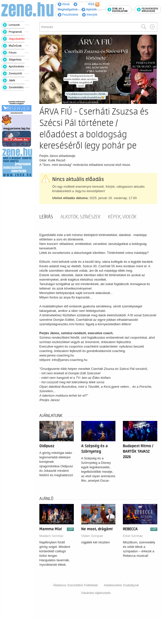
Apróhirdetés (16, 66)
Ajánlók (89, 9)
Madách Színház (51, 536)
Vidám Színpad (92, 536)
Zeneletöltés (16, 87)
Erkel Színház (133, 536)
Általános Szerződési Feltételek (75, 585)
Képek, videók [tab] (122, 217)
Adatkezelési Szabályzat (121, 585)
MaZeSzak (15, 45)
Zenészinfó (15, 73)
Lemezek (14, 24)
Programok (15, 31)
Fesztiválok (68, 14)
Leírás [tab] (46, 217)
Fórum (13, 52)
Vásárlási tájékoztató (96, 593)
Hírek (64, 4)
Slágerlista (15, 59)
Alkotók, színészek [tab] (80, 217)
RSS (93, 4)
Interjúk (89, 14)
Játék (12, 80)
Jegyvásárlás (17, 38)
